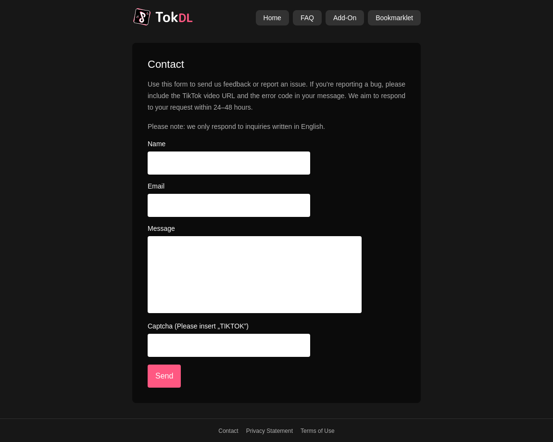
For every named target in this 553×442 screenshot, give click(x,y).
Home (272, 18)
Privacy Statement (269, 431)
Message (161, 228)
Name (156, 144)
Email (156, 186)
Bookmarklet (394, 18)
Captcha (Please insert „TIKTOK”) (198, 326)
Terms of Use (318, 431)
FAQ (307, 18)
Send (164, 376)
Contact (228, 431)
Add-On (344, 18)
